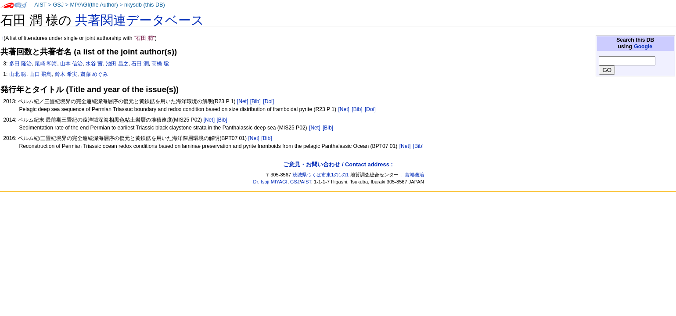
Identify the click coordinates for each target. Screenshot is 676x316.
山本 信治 (71, 64)
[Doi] (268, 101)
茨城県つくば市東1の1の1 (320, 174)
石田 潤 (139, 64)
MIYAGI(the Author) (94, 5)
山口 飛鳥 (40, 74)
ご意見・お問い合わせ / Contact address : (337, 164)
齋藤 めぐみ (94, 74)
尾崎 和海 (46, 64)
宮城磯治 (414, 174)
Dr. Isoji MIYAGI (270, 181)
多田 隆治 (20, 64)
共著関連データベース (139, 20)
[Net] (242, 101)
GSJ (58, 5)
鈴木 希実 (66, 74)
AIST (40, 5)
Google (643, 46)
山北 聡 (17, 74)
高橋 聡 (160, 64)
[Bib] (255, 101)
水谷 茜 (94, 64)
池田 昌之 (117, 64)
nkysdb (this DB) (144, 5)
